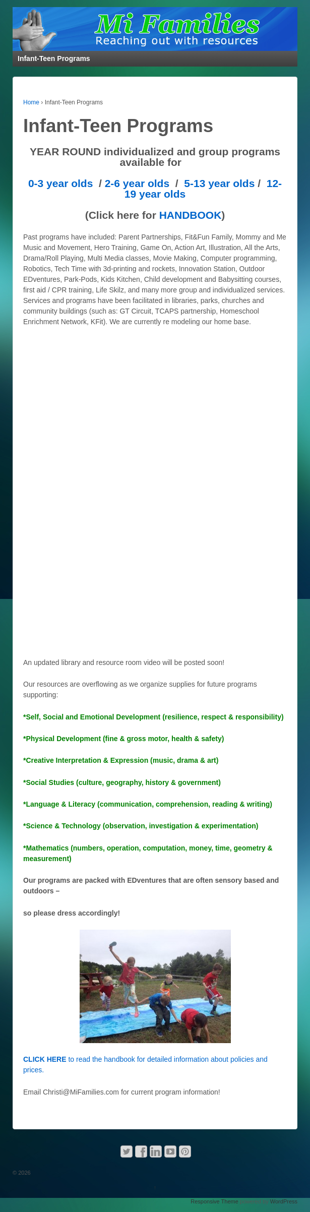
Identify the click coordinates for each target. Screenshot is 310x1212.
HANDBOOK (190, 215)
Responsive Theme (214, 1201)
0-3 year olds (60, 183)
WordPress (283, 1201)
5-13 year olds (219, 183)
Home (31, 102)
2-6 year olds (137, 183)
